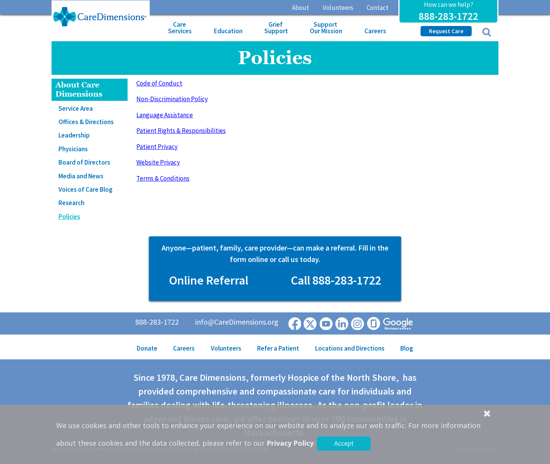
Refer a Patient (278, 348)
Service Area (75, 108)
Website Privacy (158, 162)
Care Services (180, 27)
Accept (344, 443)
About (300, 7)
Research (71, 203)
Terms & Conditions (162, 178)
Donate (147, 348)
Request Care (446, 31)
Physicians (73, 149)
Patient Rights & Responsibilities (181, 130)
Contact (377, 7)
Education (228, 31)
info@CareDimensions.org (236, 322)
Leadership (74, 135)
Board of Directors (84, 162)
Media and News (81, 176)
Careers (375, 31)
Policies (69, 216)
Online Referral (208, 280)
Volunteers (338, 7)
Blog (406, 348)
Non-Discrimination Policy (172, 99)
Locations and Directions (350, 348)
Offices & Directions (86, 122)
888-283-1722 (448, 16)
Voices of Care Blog (85, 189)
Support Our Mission (326, 27)
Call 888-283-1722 (336, 280)
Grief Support (276, 27)
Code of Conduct (159, 83)
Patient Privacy (157, 146)
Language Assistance (164, 115)
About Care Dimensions (78, 90)
